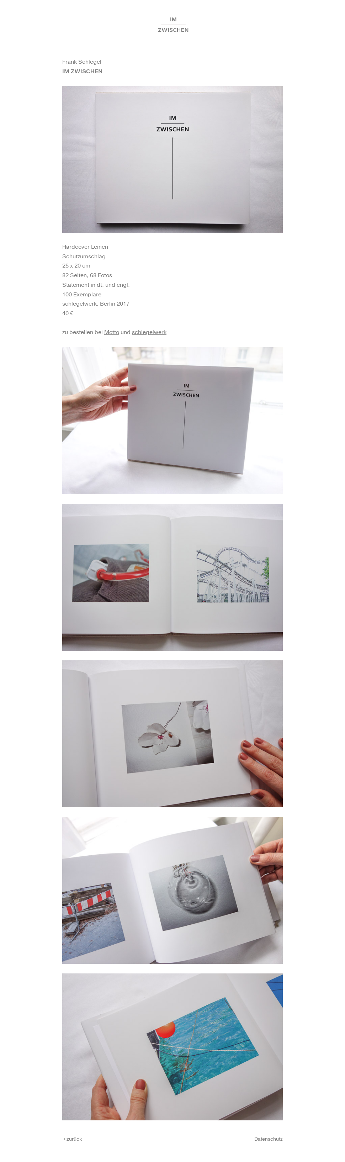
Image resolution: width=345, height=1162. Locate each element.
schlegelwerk (149, 332)
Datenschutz (268, 1139)
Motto (111, 332)
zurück (72, 1139)
